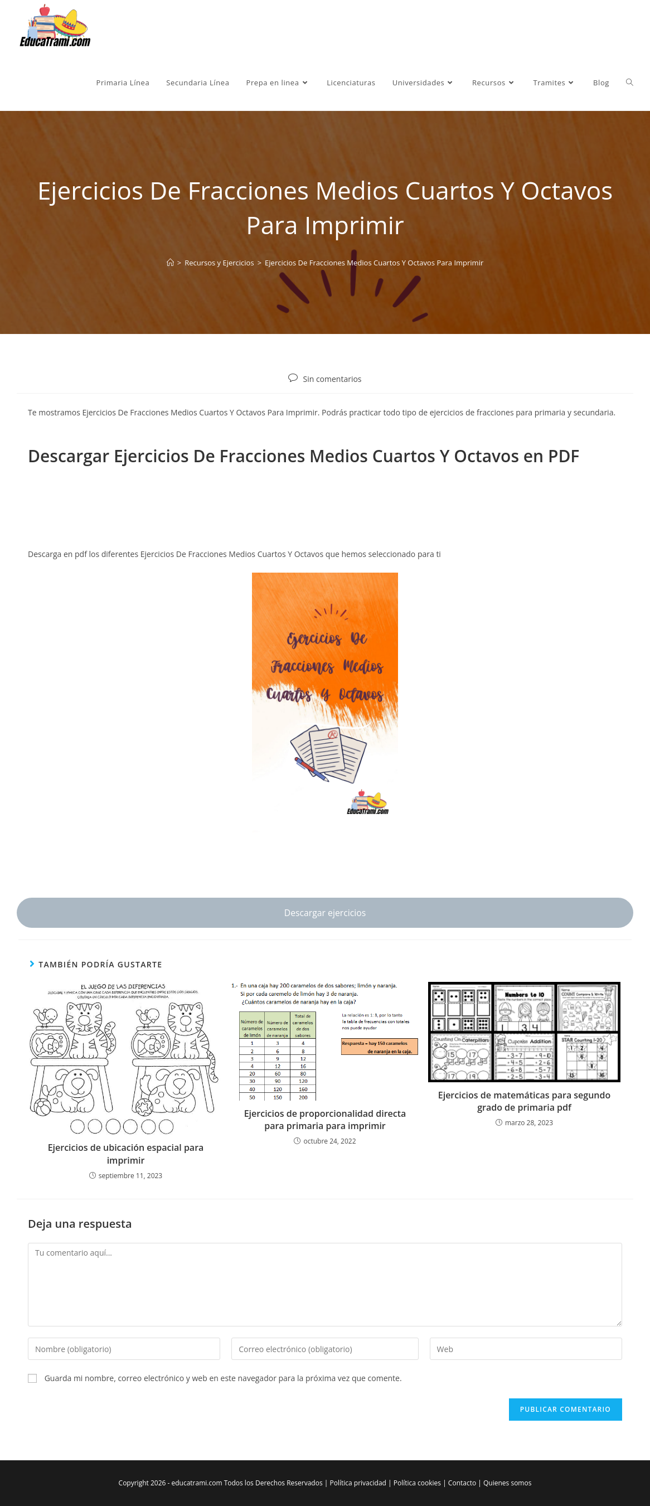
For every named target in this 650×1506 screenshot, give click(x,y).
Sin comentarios (332, 379)
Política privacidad (357, 1483)
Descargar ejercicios (325, 913)
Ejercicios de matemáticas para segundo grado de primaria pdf (524, 1101)
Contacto (462, 1483)
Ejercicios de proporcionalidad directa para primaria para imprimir (325, 1119)
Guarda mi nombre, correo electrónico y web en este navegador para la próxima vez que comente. (223, 1378)
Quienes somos (507, 1483)
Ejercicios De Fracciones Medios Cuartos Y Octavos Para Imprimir (374, 263)
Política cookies (417, 1483)
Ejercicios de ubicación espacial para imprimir (126, 1153)
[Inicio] (170, 263)
